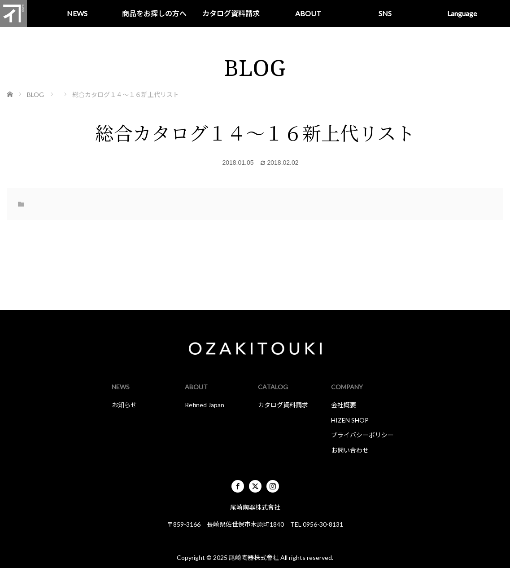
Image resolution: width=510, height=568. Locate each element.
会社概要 (343, 405)
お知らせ (124, 405)
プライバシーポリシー (362, 435)
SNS (385, 13)
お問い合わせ (350, 450)
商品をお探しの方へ (154, 13)
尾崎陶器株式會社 (254, 557)
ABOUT (308, 13)
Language (462, 13)
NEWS (77, 13)
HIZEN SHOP (350, 420)
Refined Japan (204, 405)
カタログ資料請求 (231, 13)
